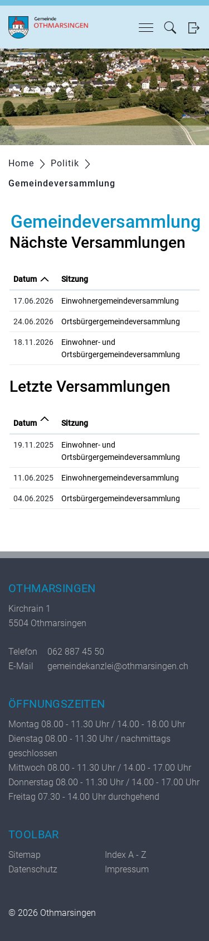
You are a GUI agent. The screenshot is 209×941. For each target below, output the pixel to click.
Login (194, 27)
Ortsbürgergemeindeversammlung (120, 321)
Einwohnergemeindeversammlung (120, 300)
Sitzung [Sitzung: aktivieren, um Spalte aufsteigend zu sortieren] (74, 279)
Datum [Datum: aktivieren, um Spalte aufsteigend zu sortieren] (25, 423)
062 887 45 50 (75, 651)
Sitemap (24, 854)
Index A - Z (126, 854)
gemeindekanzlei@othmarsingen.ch (117, 666)
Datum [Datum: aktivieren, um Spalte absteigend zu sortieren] (25, 279)
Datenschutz (32, 869)
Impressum (127, 869)
